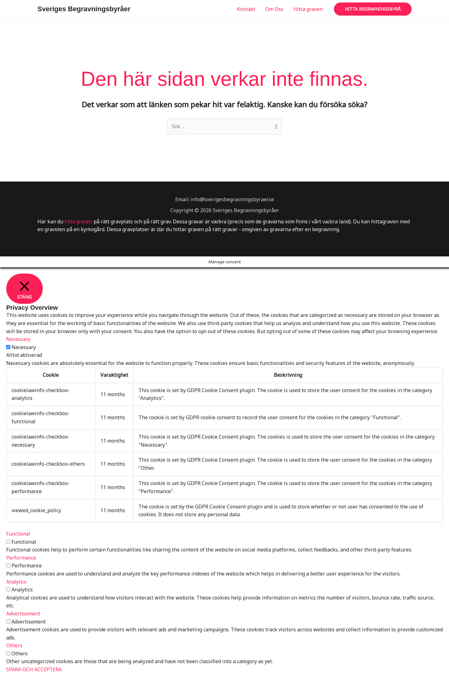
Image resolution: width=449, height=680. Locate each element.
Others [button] (14, 645)
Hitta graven (308, 9)
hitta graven (79, 221)
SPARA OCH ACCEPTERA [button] (34, 669)
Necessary (24, 347)
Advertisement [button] (23, 613)
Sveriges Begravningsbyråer (83, 9)
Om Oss (274, 9)
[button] (373, 9)
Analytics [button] (16, 581)
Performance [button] (21, 557)
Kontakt (246, 9)
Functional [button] (18, 534)
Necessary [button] (18, 339)
